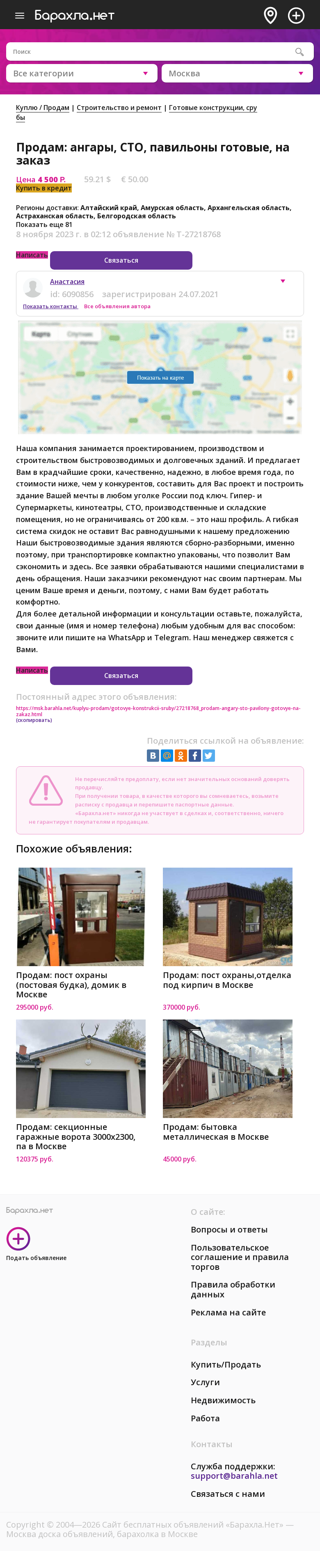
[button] (287, 283)
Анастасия (67, 281)
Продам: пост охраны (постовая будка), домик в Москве (71, 984)
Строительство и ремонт (119, 107)
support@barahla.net (234, 1475)
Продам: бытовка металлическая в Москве (216, 1131)
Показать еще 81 (44, 224)
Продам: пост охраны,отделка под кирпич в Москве (227, 980)
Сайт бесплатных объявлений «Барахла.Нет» (194, 1524)
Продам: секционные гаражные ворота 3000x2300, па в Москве (75, 1136)
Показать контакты (50, 306)
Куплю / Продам (42, 107)
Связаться (121, 260)
